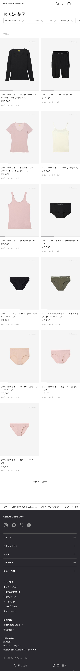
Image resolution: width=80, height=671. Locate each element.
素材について (9, 611)
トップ (4, 507)
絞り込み (20, 665)
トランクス (65, 21)
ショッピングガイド (12, 591)
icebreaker (34, 21)
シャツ (50, 21)
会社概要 (8, 629)
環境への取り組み (13, 624)
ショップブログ (10, 606)
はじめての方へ (10, 586)
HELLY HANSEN (13, 21)
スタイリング (9, 601)
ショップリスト (9, 596)
